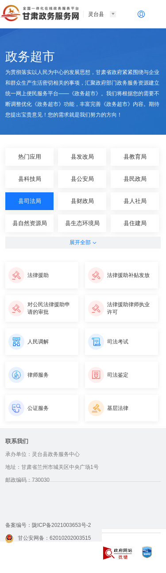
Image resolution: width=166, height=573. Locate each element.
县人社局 (135, 201)
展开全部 (83, 242)
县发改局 (82, 156)
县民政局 (135, 178)
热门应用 (29, 156)
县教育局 (135, 156)
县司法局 (29, 201)
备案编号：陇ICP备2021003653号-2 (48, 525)
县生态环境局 (82, 223)
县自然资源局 (29, 223)
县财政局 (82, 201)
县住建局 (135, 223)
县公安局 (82, 178)
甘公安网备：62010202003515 (48, 538)
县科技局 (29, 178)
